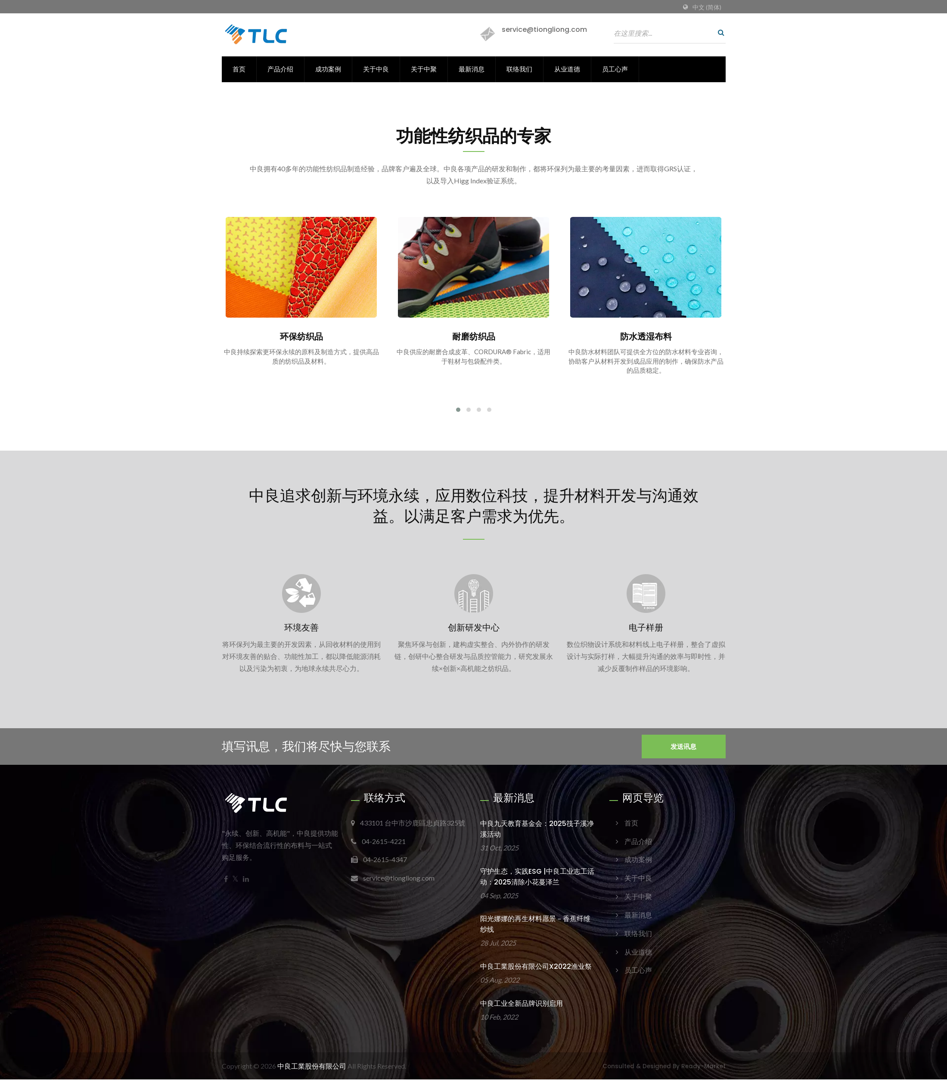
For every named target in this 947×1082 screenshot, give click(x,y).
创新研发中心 (474, 630)
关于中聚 (424, 69)
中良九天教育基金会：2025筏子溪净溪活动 (537, 831)
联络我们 (519, 69)
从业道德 (567, 69)
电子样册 (646, 630)
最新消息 (471, 69)
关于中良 (376, 69)
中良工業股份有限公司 (311, 1068)
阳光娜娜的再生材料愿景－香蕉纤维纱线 (535, 926)
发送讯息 (683, 748)
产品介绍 (280, 69)
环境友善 (301, 630)
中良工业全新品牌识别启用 (521, 1006)
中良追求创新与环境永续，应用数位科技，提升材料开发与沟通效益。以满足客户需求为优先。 (474, 506)
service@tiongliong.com (544, 29)
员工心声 (615, 69)
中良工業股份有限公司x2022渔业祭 (536, 969)
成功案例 (328, 69)
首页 (239, 69)
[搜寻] (719, 32)
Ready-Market (703, 1069)
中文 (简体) (706, 7)
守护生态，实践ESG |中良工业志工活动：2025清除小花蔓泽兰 (537, 879)
